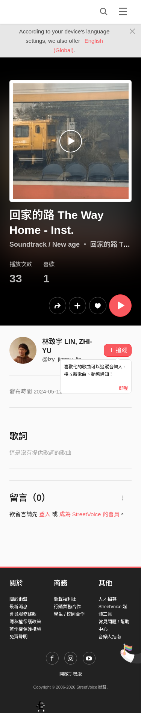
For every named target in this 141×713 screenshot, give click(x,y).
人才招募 (108, 599)
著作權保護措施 (25, 629)
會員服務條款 (22, 614)
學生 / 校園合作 (69, 614)
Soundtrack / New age (44, 244)
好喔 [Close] (123, 388)
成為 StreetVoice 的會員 (89, 514)
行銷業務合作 (67, 606)
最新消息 (18, 606)
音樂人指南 (110, 636)
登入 (44, 514)
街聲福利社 (65, 599)
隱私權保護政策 (25, 621)
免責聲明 (18, 636)
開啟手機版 (70, 674)
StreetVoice (40, 11)
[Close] (132, 31)
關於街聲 (18, 599)
